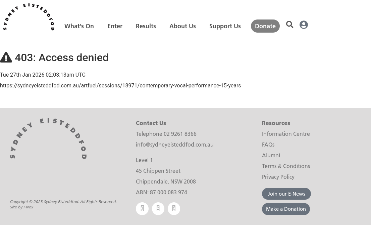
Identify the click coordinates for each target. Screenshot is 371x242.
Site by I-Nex (21, 207)
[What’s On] (79, 26)
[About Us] (183, 26)
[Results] (146, 26)
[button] (289, 25)
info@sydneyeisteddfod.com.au (175, 144)
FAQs (268, 144)
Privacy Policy (278, 176)
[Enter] (115, 26)
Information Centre (286, 133)
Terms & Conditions (286, 165)
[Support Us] (225, 26)
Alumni (271, 155)
